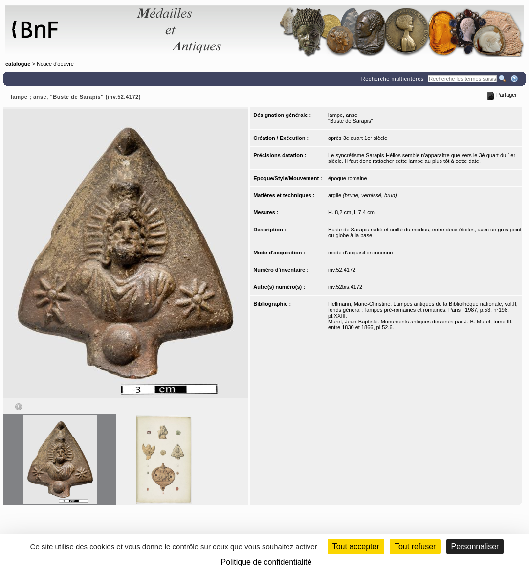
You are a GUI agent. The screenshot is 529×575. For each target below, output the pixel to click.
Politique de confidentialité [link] (266, 562)
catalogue (17, 64)
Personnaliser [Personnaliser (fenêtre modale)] (475, 546)
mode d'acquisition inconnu (360, 252)
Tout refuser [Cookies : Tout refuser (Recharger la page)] (415, 546)
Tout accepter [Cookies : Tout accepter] (355, 546)
